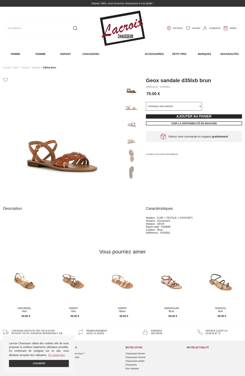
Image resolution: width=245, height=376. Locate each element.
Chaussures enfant (134, 361)
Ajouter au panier (194, 116)
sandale (36, 67)
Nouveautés (229, 53)
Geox (16, 67)
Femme (15, 53)
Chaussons (90, 53)
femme (25, 67)
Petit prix (179, 53)
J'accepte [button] (39, 363)
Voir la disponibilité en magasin (194, 123)
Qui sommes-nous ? (74, 353)
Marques (204, 53)
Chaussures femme (135, 353)
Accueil (6, 67)
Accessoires (154, 53)
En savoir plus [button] (56, 355)
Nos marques (132, 368)
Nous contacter (71, 357)
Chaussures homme (135, 357)
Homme (41, 53)
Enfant (65, 53)
